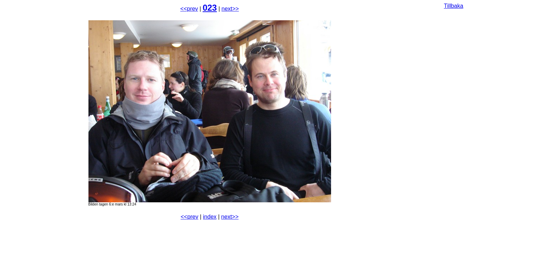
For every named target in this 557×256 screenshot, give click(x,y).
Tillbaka (454, 6)
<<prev (189, 9)
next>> (230, 9)
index (209, 217)
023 (209, 7)
